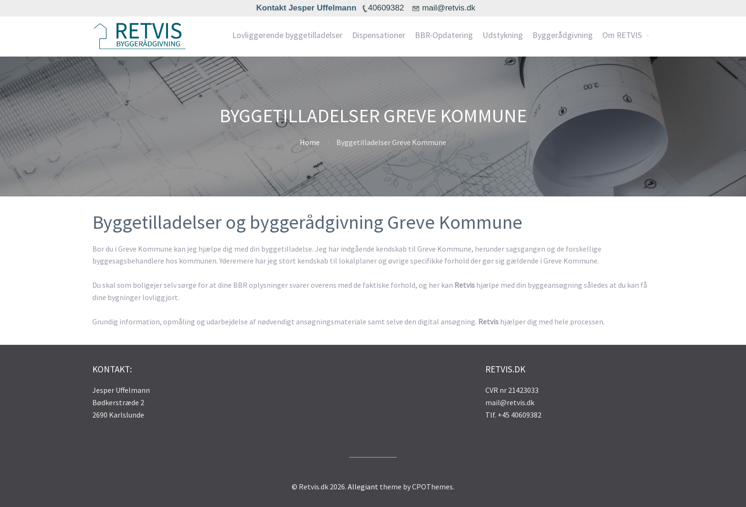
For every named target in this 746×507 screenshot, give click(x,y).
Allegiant (363, 486)
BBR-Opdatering (444, 35)
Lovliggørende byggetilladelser (287, 35)
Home (310, 142)
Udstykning (502, 35)
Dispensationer (378, 35)
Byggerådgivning (562, 35)
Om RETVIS (622, 35)
